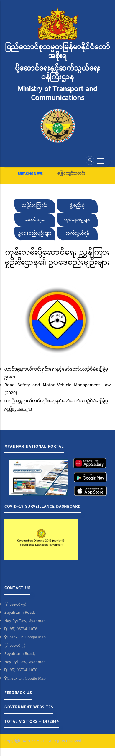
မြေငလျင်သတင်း (71, 173)
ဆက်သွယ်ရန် (77, 233)
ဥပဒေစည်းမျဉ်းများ (35, 233)
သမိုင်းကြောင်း (35, 205)
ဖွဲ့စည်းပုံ (77, 205)
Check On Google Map (26, 637)
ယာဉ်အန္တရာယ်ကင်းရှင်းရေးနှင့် (33, 401)
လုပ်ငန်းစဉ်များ (77, 219)
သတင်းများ (35, 219)
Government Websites (28, 707)
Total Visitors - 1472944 (31, 721)
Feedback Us (18, 693)
